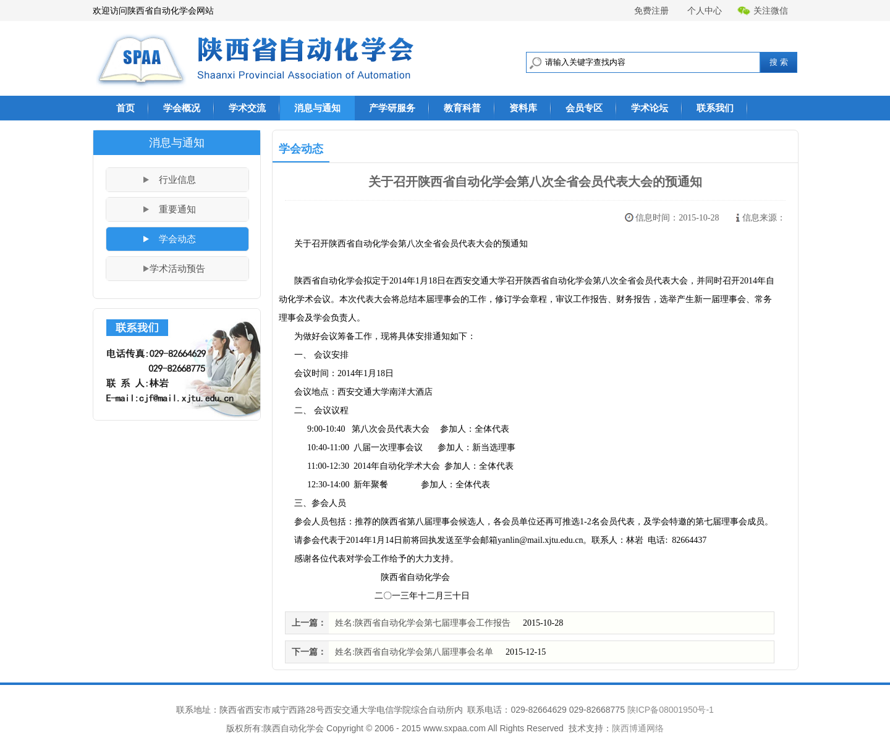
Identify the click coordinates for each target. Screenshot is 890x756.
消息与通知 (317, 108)
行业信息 (177, 180)
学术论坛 (649, 108)
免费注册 (651, 10)
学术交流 (247, 108)
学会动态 (177, 239)
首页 (125, 108)
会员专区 (584, 108)
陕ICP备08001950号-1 (670, 710)
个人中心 (704, 10)
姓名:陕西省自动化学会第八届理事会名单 (414, 652)
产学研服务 (392, 108)
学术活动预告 (177, 269)
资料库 (523, 108)
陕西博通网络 (638, 728)
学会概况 (181, 108)
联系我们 (715, 108)
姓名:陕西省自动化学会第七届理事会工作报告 (423, 623)
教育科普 (462, 108)
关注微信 (762, 11)
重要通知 (177, 209)
